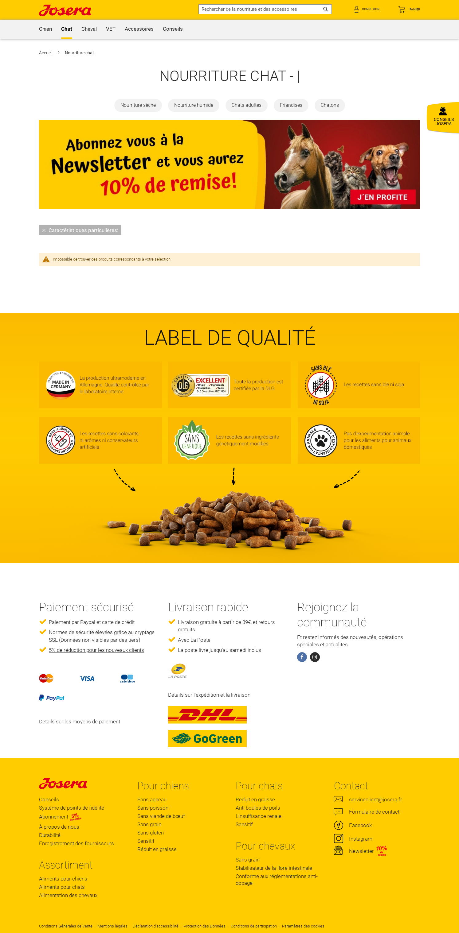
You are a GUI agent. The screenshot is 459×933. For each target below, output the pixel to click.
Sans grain (149, 824)
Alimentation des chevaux (68, 895)
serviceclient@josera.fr (375, 799)
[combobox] (265, 9)
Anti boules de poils (258, 808)
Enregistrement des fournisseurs (76, 843)
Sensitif (146, 841)
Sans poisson (152, 808)
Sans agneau (152, 799)
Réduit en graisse (157, 849)
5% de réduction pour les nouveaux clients (96, 650)
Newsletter (361, 851)
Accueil (46, 52)
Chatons (330, 105)
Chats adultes (246, 105)
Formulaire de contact (374, 812)
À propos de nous (59, 827)
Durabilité (50, 835)
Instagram (360, 839)
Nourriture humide (193, 105)
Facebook (360, 825)
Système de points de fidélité (71, 808)
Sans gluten (150, 833)
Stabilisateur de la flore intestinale (274, 868)
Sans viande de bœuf (161, 816)
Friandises (291, 105)
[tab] (229, 230)
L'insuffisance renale (258, 816)
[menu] (229, 29)
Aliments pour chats (62, 887)
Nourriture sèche (138, 105)
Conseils (49, 799)
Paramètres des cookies (303, 926)
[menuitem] (45, 29)
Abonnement (60, 817)
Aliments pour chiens (63, 879)
